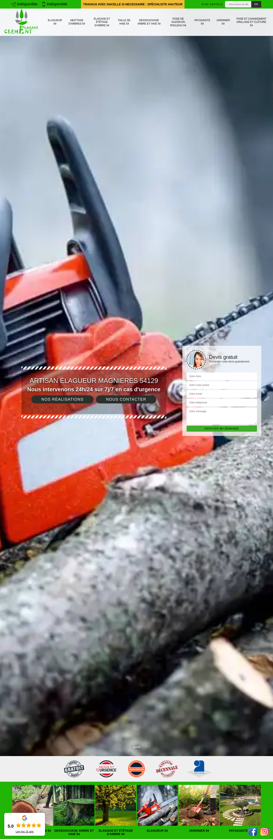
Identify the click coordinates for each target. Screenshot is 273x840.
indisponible (24, 4)
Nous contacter (126, 399)
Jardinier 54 (223, 22)
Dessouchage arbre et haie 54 (149, 22)
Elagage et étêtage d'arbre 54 (102, 22)
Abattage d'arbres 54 (76, 22)
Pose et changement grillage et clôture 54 (251, 22)
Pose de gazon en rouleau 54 (178, 22)
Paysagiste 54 (202, 22)
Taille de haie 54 (124, 22)
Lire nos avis (24, 831)
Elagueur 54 (55, 22)
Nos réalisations (62, 399)
